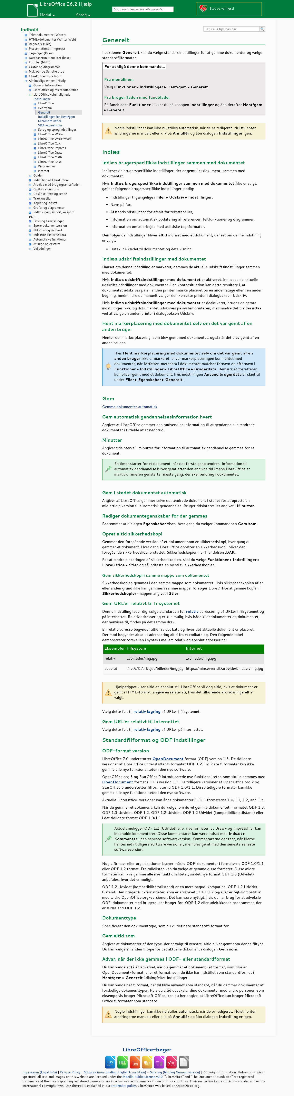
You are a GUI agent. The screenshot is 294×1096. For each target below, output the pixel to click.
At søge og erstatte (46, 244)
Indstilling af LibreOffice (50, 180)
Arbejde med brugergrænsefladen (56, 184)
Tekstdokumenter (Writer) (47, 35)
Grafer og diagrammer (44, 67)
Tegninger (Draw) (41, 53)
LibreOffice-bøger (147, 1049)
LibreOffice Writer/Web (55, 139)
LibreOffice (46, 103)
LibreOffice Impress (52, 148)
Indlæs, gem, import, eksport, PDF (52, 214)
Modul (45, 14)
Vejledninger (42, 248)
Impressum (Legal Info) (39, 1072)
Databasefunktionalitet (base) (50, 58)
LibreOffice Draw (50, 152)
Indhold (29, 29)
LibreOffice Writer (51, 134)
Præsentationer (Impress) (47, 48)
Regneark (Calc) (40, 44)
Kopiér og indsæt (45, 203)
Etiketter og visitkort (47, 230)
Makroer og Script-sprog (46, 71)
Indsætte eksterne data (49, 235)
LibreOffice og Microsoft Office (55, 90)
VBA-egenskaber (50, 125)
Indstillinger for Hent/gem (56, 117)
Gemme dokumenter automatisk (129, 406)
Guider (38, 175)
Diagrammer (46, 166)
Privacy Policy (70, 1072)
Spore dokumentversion (50, 225)
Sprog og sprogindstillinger (57, 129)
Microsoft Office (49, 121)
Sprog (81, 14)
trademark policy (123, 1085)
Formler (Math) (39, 62)
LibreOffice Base (49, 162)
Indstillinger (41, 99)
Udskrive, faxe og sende (50, 194)
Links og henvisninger (48, 221)
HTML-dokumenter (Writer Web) (52, 39)
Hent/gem (45, 108)
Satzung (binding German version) (175, 1072)
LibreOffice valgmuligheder (52, 94)
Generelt (44, 112)
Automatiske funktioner (50, 239)
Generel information (47, 85)
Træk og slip (42, 198)
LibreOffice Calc (49, 143)
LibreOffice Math (50, 157)
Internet (43, 171)
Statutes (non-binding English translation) (115, 1072)
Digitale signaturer (46, 189)
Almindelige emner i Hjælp (47, 80)
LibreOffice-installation (45, 76)
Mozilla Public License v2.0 (143, 1076)
